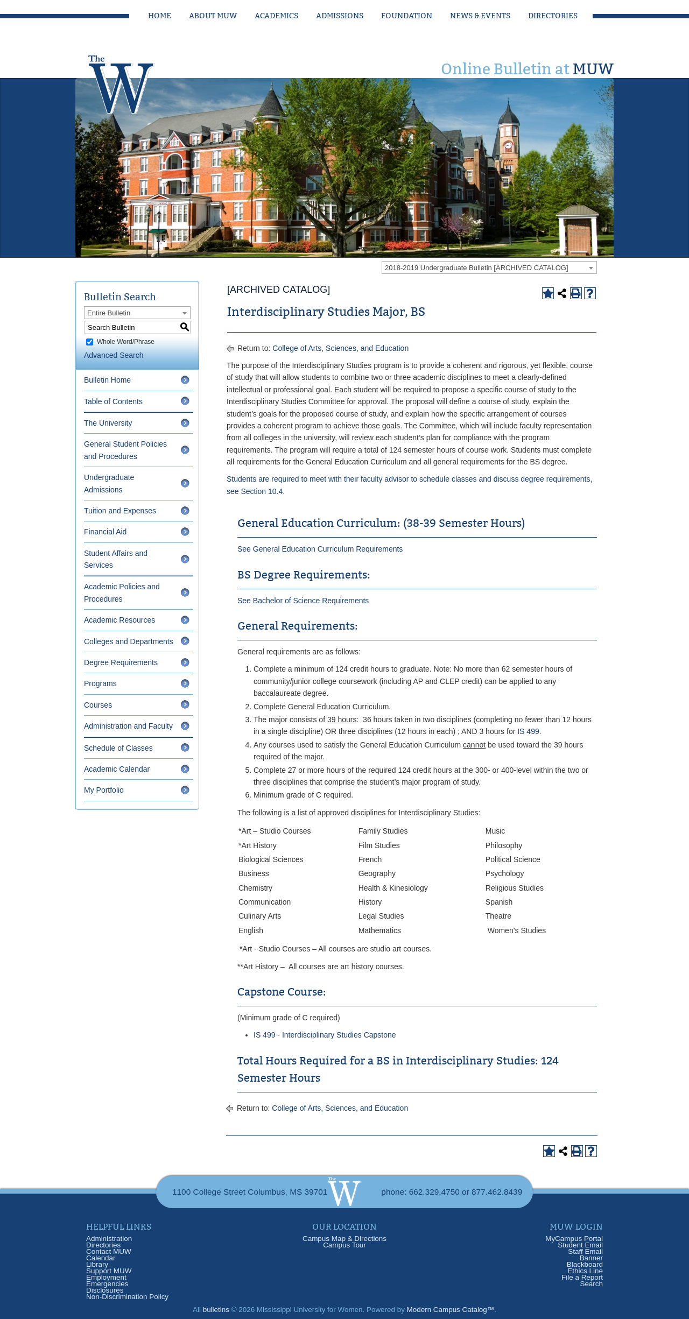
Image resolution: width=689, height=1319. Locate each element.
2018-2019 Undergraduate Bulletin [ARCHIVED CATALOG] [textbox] (476, 268)
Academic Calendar (117, 769)
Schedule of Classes (118, 748)
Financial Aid (105, 531)
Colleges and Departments (128, 641)
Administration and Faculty (128, 726)
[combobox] (489, 267)
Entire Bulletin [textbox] (108, 313)
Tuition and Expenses (120, 510)
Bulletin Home (107, 380)
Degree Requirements (121, 662)
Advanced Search (114, 355)
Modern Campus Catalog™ (451, 1310)
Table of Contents (113, 401)
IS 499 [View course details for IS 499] (528, 731)
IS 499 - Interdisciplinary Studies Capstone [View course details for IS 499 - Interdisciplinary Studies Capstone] (325, 1035)
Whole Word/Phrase (125, 341)
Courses (98, 705)
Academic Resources (119, 620)
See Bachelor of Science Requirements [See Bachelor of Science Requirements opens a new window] (303, 600)
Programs (100, 683)
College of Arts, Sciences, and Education (340, 348)
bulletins (216, 1310)
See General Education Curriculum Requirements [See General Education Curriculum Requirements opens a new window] (320, 549)
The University (108, 423)
